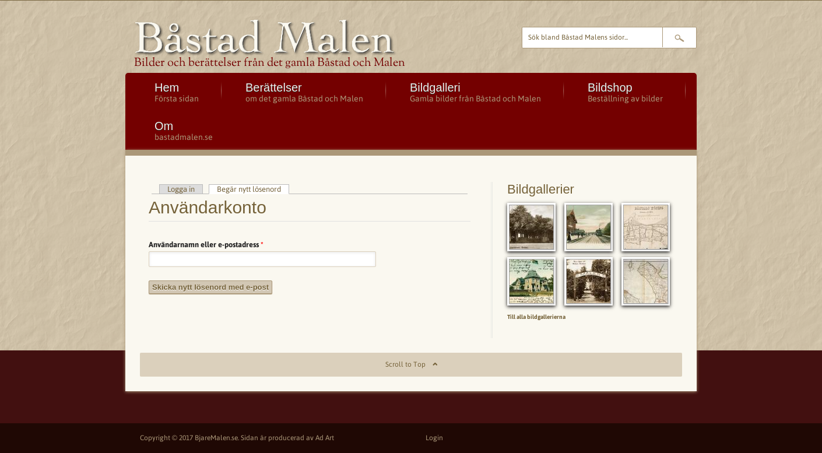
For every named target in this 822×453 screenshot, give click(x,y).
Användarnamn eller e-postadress (206, 244)
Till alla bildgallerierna (536, 317)
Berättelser (304, 92)
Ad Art (324, 438)
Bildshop (625, 92)
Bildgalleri (475, 92)
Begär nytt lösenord (253, 189)
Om (183, 131)
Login (434, 438)
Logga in (181, 189)
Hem (176, 92)
